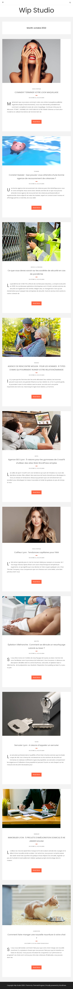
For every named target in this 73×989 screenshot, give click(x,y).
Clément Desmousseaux (42, 943)
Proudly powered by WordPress (56, 985)
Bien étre (36, 641)
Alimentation (36, 931)
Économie (36, 171)
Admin (42, 97)
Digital (36, 456)
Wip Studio (36, 10)
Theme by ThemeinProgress (35, 985)
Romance (36, 363)
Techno (36, 742)
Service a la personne (36, 267)
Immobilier (36, 834)
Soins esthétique (36, 89)
